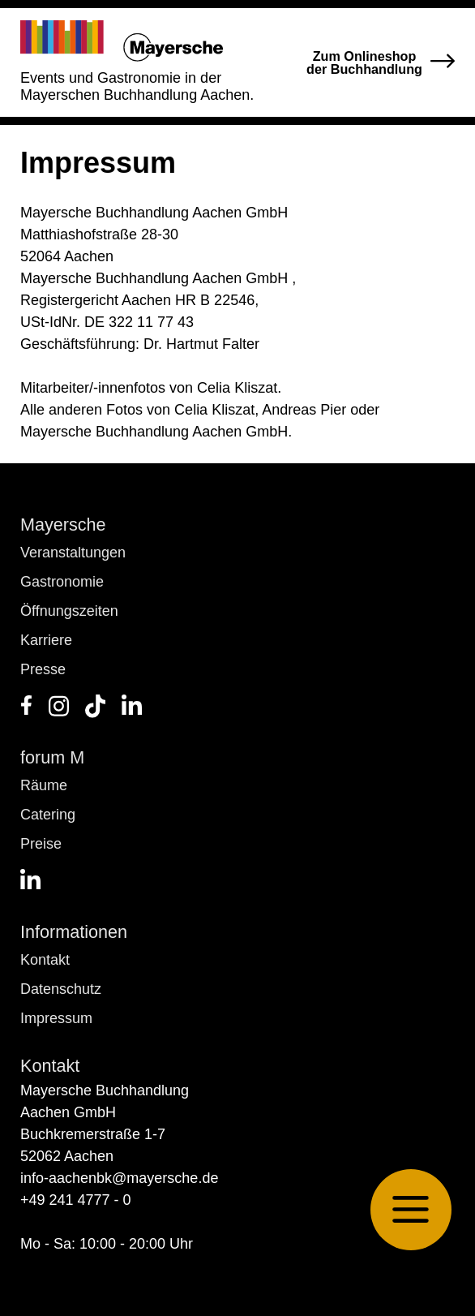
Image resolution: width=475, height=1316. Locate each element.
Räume (43, 785)
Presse (43, 669)
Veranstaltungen (73, 552)
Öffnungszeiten (69, 611)
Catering (47, 814)
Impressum (56, 1018)
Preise (41, 844)
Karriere (46, 640)
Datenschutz (60, 989)
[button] (410, 1209)
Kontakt (45, 960)
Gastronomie (62, 582)
